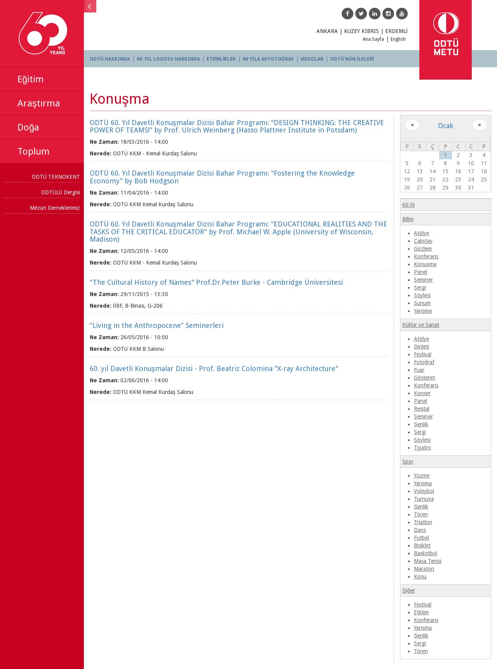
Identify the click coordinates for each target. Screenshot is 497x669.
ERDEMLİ (396, 31)
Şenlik (421, 424)
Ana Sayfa (373, 39)
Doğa (28, 127)
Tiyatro (422, 447)
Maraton (424, 569)
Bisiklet (422, 545)
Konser (422, 393)
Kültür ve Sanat (421, 325)
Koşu (420, 576)
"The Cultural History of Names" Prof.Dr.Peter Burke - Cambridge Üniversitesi (217, 282)
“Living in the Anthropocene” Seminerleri (158, 325)
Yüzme (422, 475)
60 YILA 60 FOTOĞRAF (269, 59)
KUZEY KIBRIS (361, 31)
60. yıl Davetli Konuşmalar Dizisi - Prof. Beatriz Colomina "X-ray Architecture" (215, 368)
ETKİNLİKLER (223, 59)
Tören (421, 514)
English (398, 39)
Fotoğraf (424, 362)
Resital (422, 409)
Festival (423, 354)
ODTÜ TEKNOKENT (57, 177)
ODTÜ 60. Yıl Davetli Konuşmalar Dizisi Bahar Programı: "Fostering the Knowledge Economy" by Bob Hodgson (223, 177)
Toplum (33, 151)
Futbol (421, 538)
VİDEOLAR (313, 59)
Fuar (419, 370)
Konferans (426, 256)
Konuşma (425, 264)
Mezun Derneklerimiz (56, 208)
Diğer (409, 590)
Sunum (422, 303)
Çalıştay (423, 241)
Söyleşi (422, 295)
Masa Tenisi (428, 561)
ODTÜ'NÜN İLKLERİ (353, 59)
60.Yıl (409, 205)
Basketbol (426, 553)
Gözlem (423, 249)
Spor (408, 461)
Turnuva (424, 499)
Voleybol (424, 491)
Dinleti (421, 346)
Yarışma (423, 311)
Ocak (446, 126)
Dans (420, 530)
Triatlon (423, 522)
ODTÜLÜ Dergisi (62, 192)
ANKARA (327, 31)
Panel (420, 272)
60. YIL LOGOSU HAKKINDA (170, 59)
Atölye (421, 233)
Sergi (420, 287)
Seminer (423, 280)
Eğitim (30, 79)
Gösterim (425, 378)
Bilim (408, 219)
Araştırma (38, 103)
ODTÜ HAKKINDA (111, 59)
